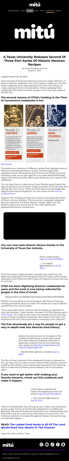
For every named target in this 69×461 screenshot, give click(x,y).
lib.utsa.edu (6, 164)
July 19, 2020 (37, 400)
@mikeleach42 (52, 345)
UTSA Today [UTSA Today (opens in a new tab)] (6, 315)
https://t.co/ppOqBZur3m (31, 347)
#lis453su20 (39, 345)
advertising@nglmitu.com (49, 454)
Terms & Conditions (21, 454)
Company (34, 454)
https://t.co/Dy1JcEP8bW (51, 259)
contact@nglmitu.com (11, 458)
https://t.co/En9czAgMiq (49, 394)
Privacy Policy (7, 454)
